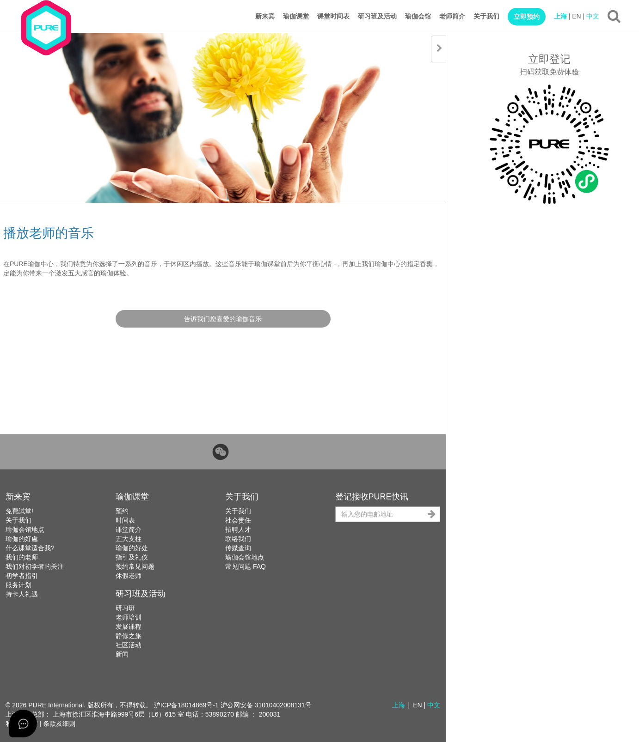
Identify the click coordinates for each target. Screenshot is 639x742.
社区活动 (128, 645)
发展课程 (128, 626)
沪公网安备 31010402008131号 (266, 705)
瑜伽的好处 (132, 548)
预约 (122, 511)
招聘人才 (238, 529)
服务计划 (18, 585)
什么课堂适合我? (30, 548)
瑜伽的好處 (22, 538)
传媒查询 (238, 548)
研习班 (125, 608)
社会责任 (238, 520)
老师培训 (128, 617)
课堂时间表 (333, 16)
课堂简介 (128, 529)
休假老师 (128, 575)
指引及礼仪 (132, 557)
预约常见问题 (135, 566)
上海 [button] (398, 705)
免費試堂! (19, 511)
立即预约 (527, 16)
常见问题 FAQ (245, 566)
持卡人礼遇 (22, 594)
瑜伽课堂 (296, 16)
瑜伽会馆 (418, 16)
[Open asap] (23, 723)
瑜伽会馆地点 (25, 529)
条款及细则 (59, 723)
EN (576, 16)
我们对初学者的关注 (35, 566)
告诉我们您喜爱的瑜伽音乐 (223, 318)
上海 (560, 16)
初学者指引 (22, 575)
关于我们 (486, 16)
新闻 (122, 654)
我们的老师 (22, 557)
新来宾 (265, 16)
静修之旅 (128, 635)
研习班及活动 (377, 16)
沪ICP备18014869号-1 (186, 705)
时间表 (125, 520)
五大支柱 (128, 538)
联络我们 (238, 538)
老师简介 (452, 16)
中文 (592, 16)
